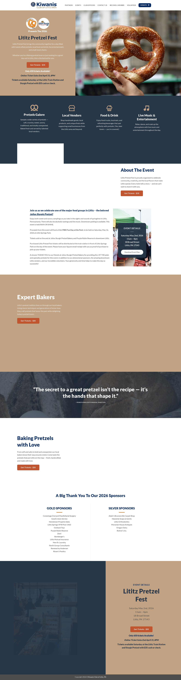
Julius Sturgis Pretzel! (41, 214)
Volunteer (131, 5)
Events (78, 5)
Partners (69, 5)
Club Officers (89, 5)
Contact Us (102, 5)
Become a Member (117, 5)
